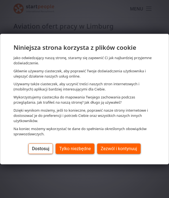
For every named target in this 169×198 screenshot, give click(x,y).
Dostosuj (40, 148)
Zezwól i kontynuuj (119, 148)
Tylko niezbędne (75, 148)
